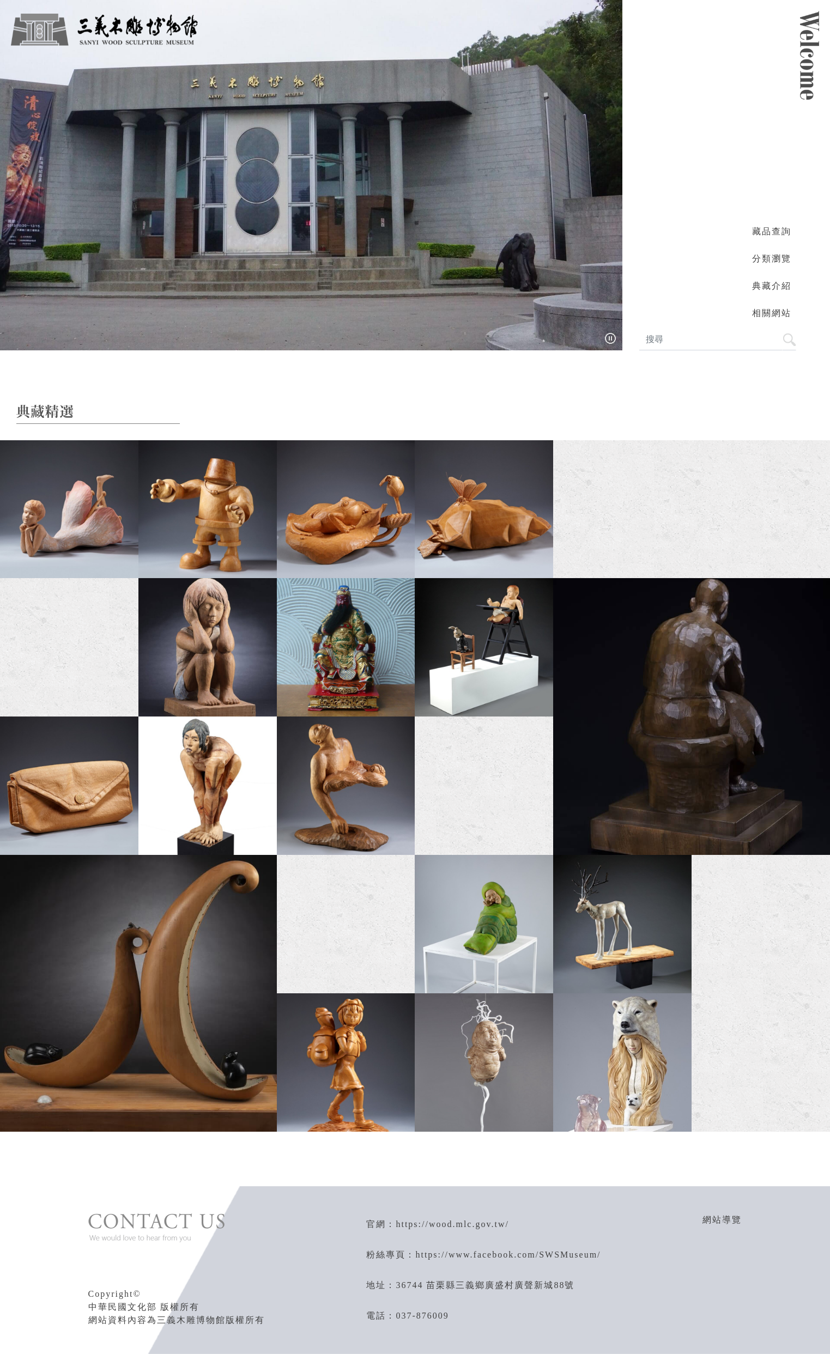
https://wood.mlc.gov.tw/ (452, 1224)
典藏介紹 (771, 285)
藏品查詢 (771, 231)
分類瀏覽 (771, 258)
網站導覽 (722, 1219)
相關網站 (771, 313)
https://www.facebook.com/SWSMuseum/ (508, 1254)
